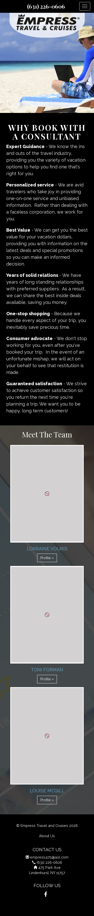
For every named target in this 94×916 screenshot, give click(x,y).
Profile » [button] (47, 558)
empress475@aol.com (49, 857)
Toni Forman (47, 669)
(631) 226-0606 (46, 6)
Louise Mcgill (47, 790)
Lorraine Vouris (47, 548)
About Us (47, 836)
